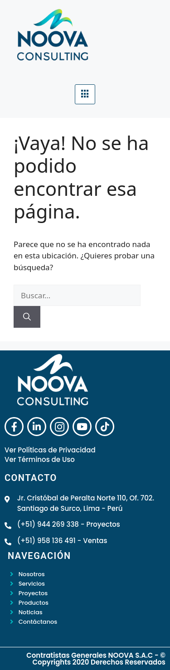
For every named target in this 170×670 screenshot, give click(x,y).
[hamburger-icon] (85, 94)
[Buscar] (27, 317)
